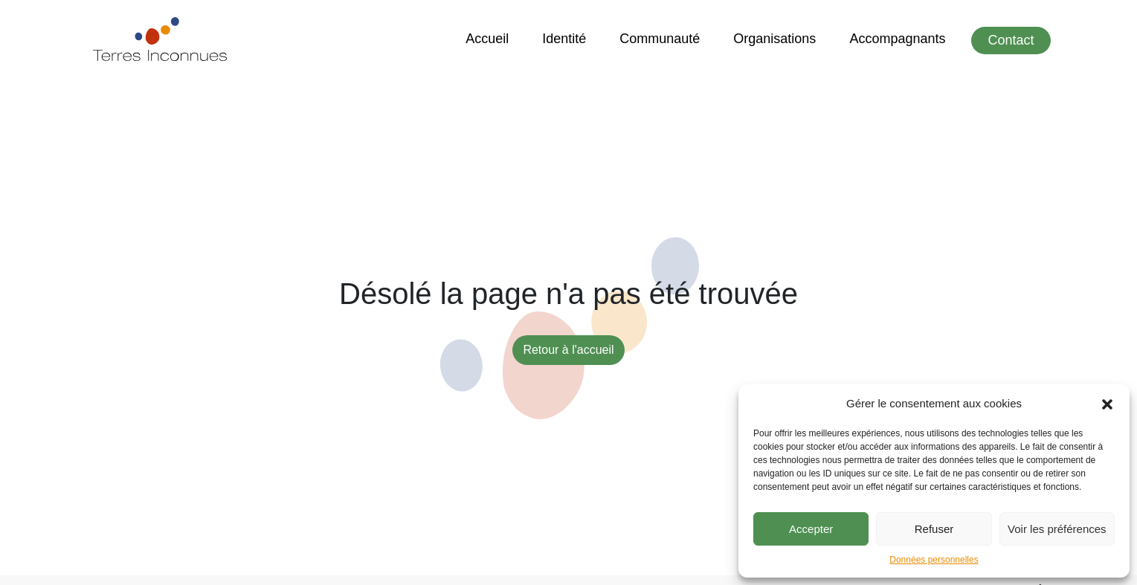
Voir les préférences (1057, 529)
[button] (1107, 403)
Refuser (934, 529)
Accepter (811, 529)
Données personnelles (933, 560)
